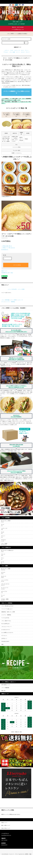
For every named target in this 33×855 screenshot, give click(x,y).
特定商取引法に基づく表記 (7, 272)
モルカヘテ (3, 577)
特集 (2, 644)
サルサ (11, 50)
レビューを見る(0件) (12, 289)
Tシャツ (3, 596)
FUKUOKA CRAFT (5, 641)
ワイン (2, 558)
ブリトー (27, 50)
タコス (22, 50)
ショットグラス (4, 580)
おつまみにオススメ (5, 629)
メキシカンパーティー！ (6, 626)
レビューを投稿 (21, 289)
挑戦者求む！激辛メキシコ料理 (8, 611)
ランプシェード (4, 588)
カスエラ (23, 52)
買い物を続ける (4, 249)
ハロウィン (6, 50)
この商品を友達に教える (6, 246)
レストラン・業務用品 (10, 301)
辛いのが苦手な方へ (5, 623)
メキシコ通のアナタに (6, 620)
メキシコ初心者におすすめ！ (7, 606)
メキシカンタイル (5, 584)
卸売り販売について (5, 684)
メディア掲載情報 (5, 687)
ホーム (2, 301)
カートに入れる (16, 265)
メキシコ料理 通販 (5, 300)
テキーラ (27, 52)
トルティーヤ (17, 50)
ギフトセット (4, 635)
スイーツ (18, 52)
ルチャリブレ (4, 592)
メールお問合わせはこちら (18, 29)
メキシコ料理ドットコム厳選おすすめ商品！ (16, 33)
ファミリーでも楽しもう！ (7, 608)
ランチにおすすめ (5, 617)
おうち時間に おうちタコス (7, 632)
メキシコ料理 (13, 300)
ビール (2, 562)
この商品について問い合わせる (8, 247)
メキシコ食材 (12, 52)
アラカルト (6, 52)
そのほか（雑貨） (5, 599)
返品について (4, 270)
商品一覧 (3, 690)
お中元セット (4, 638)
